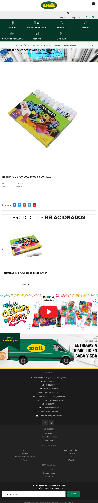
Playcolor (19, 183)
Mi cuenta (49, 433)
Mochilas (71, 460)
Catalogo (24, 460)
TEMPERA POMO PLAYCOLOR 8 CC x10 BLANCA (25, 273)
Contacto (49, 476)
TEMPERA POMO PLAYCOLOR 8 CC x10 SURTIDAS (58, 53)
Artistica (25, 453)
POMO (37, 53)
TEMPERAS (27, 53)
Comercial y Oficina (71, 450)
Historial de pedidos (49, 437)
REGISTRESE (32, 45)
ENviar (73, 494)
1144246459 (51, 385)
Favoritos (49, 440)
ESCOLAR (17, 53)
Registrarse (76, 17)
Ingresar (63, 17)
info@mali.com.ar (51, 388)
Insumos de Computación (25, 456)
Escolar (25, 450)
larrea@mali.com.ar (51, 407)
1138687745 (51, 404)
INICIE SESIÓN (21, 45)
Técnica (72, 453)
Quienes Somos (49, 470)
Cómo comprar (49, 473)
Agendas (72, 456)
